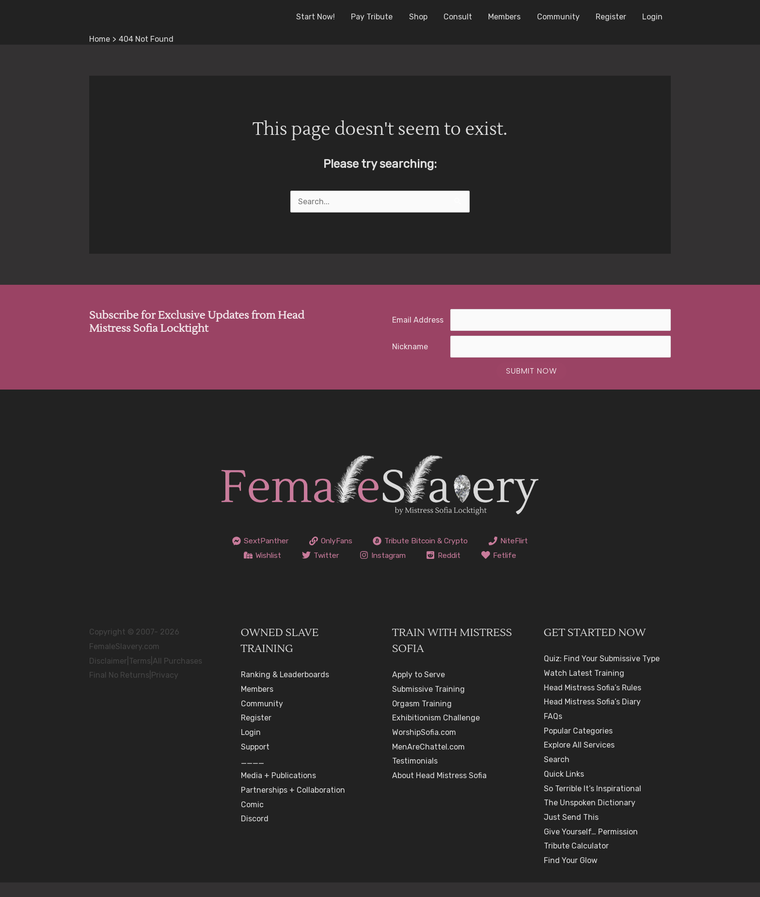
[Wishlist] (318, 555)
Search (557, 774)
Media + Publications (279, 790)
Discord (255, 833)
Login (653, 16)
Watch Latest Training (584, 687)
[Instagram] (442, 555)
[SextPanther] (286, 541)
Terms (140, 675)
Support (255, 761)
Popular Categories (578, 745)
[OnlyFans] (359, 541)
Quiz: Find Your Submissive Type (602, 673)
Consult (460, 16)
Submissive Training (428, 703)
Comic (252, 818)
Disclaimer (108, 675)
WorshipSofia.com (424, 746)
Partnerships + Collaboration (293, 804)
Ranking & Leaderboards (285, 689)
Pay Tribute (376, 16)
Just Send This (571, 831)
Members (507, 16)
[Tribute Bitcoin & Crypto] (452, 541)
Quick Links (564, 788)
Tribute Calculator (577, 860)
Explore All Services (579, 759)
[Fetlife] (380, 569)
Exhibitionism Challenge (436, 732)
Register (612, 16)
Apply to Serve (418, 689)
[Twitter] (378, 555)
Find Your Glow (571, 875)
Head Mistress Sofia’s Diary (592, 716)
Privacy (164, 689)
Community (559, 16)
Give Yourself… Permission (591, 845)
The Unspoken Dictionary (589, 817)
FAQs (553, 730)
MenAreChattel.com (428, 761)
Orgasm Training (422, 717)
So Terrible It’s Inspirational (592, 802)
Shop (421, 16)
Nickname (410, 346)
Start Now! (320, 16)
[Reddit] (506, 555)
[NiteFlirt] (257, 555)
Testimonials (415, 775)
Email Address (417, 320)
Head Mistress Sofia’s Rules (593, 701)
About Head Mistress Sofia (439, 790)
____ (252, 775)
